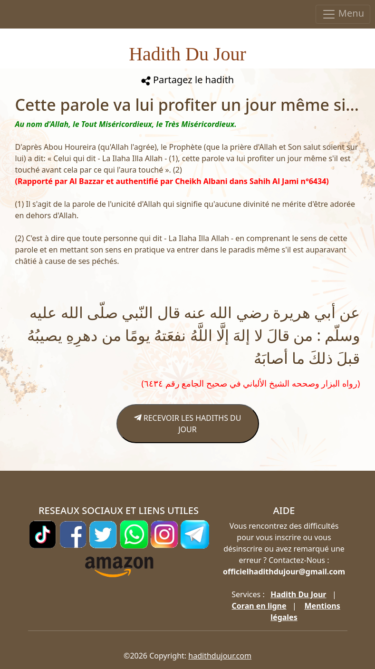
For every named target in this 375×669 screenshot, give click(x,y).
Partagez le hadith (187, 79)
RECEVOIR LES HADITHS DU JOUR (187, 424)
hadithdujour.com (219, 655)
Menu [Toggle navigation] (343, 14)
